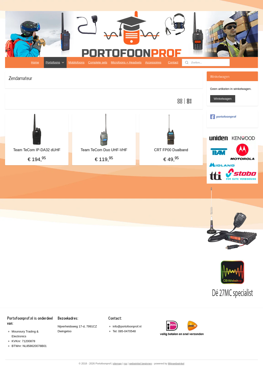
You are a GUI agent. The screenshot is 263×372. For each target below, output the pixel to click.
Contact (173, 62)
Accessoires (153, 62)
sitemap (117, 363)
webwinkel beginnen (140, 363)
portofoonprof (223, 116)
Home (35, 62)
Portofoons (55, 62)
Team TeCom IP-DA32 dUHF (36, 150)
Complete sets (97, 62)
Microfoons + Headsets (126, 62)
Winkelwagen (223, 98)
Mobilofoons (76, 62)
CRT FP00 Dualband (171, 150)
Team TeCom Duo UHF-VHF (104, 150)
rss (125, 363)
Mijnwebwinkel (176, 363)
